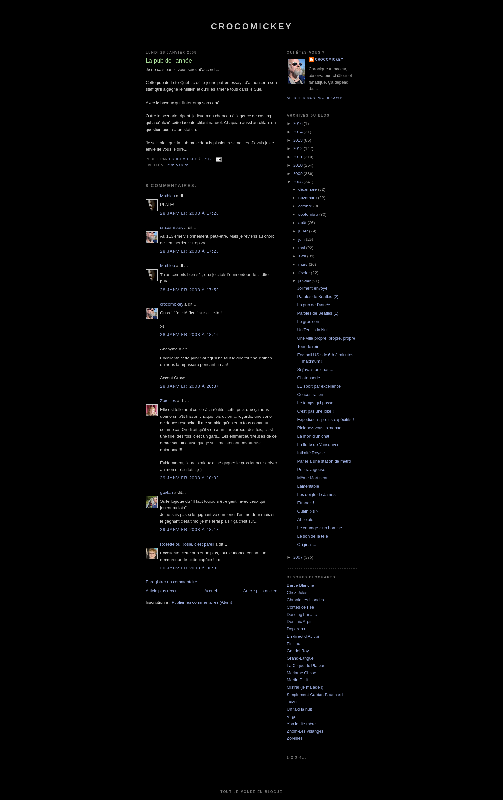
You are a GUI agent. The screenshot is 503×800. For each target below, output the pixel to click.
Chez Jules (297, 592)
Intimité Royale (311, 453)
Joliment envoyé (312, 288)
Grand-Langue (300, 658)
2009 (298, 173)
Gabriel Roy (298, 650)
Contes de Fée (300, 607)
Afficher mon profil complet (318, 98)
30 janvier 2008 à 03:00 (189, 568)
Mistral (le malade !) (305, 687)
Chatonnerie (308, 377)
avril (302, 256)
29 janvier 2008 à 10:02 (189, 478)
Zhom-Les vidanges (305, 731)
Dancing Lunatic (302, 614)
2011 (298, 157)
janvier (305, 281)
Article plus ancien (260, 590)
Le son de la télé (312, 536)
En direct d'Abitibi (303, 636)
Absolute (305, 519)
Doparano (296, 629)
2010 (298, 165)
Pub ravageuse (311, 469)
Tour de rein (308, 346)
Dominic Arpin (299, 621)
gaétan (166, 492)
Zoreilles (168, 400)
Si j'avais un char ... (315, 369)
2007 (298, 557)
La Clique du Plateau (306, 665)
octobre (305, 206)
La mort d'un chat (313, 436)
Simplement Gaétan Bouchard (315, 694)
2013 (298, 140)
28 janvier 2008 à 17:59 (189, 289)
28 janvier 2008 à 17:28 (189, 251)
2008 (298, 182)
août (303, 222)
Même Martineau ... (315, 478)
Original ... (306, 544)
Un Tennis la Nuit (312, 329)
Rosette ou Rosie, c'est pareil (187, 544)
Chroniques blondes (305, 599)
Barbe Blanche (300, 585)
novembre (308, 197)
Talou (292, 702)
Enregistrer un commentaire (171, 581)
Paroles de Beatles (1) (317, 313)
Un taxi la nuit (299, 709)
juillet (303, 231)
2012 (298, 148)
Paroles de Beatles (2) (317, 296)
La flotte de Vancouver (317, 444)
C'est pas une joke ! (315, 411)
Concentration (310, 394)
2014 (298, 132)
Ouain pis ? (307, 511)
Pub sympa (177, 165)
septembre (308, 214)
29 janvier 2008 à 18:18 (189, 529)
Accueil (211, 590)
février (304, 272)
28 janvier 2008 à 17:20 (189, 213)
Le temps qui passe (315, 402)
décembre (308, 189)
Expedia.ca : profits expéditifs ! (325, 419)
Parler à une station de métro (324, 461)
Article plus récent (162, 590)
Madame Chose (301, 672)
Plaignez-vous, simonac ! (320, 427)
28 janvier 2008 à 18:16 (189, 334)
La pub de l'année (313, 304)
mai (302, 247)
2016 (298, 123)
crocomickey (252, 26)
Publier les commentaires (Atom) (202, 602)
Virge (291, 716)
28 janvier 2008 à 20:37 (189, 386)
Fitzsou (293, 643)
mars (303, 264)
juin (302, 239)
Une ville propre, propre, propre (326, 338)
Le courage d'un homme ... (321, 528)
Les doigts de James (316, 494)
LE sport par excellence (319, 386)
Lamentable (308, 486)
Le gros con (308, 321)
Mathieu (167, 195)
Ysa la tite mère (301, 723)
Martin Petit (297, 680)
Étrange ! (305, 503)
